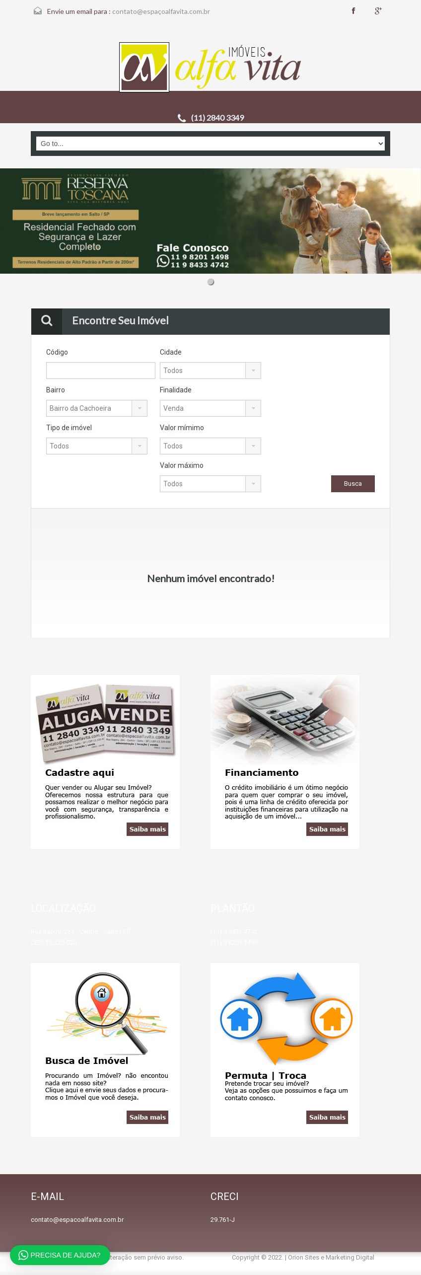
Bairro (55, 390)
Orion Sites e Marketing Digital (331, 1257)
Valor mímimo (182, 428)
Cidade (171, 352)
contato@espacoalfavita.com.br (77, 1219)
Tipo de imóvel (69, 428)
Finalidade (176, 390)
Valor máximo (182, 465)
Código (57, 352)
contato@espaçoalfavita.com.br (161, 11)
